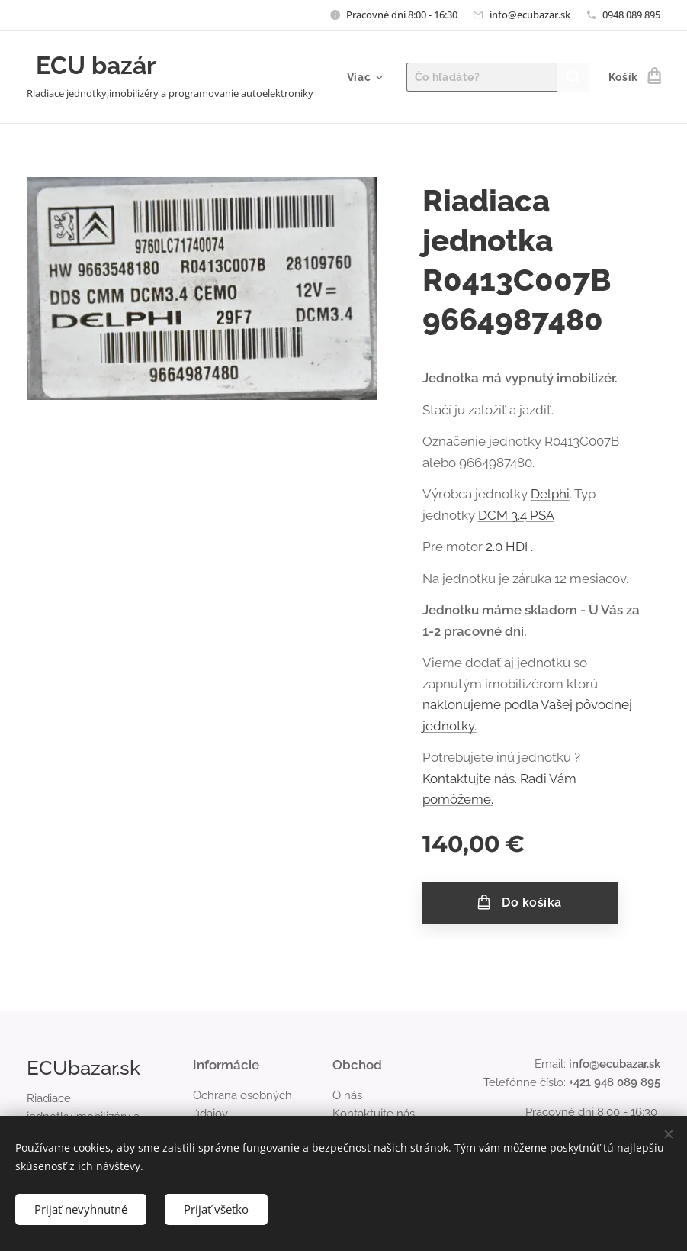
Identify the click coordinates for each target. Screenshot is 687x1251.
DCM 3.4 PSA (516, 515)
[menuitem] (363, 77)
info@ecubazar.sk (530, 14)
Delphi (550, 493)
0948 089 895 (631, 14)
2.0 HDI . (509, 546)
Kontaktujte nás (373, 1113)
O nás (347, 1095)
